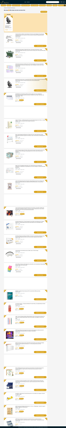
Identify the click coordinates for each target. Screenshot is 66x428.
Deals (25, 2)
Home (19, 427)
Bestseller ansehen (43, 11)
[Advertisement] (25, 112)
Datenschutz (46, 427)
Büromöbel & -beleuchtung (16, 5)
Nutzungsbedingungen (40, 427)
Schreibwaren (55, 5)
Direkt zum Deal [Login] (40, 45)
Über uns (22, 427)
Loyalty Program (25, 427)
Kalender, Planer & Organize (25, 5)
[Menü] (62, 2)
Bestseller (28, 2)
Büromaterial (9, 5)
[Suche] (58, 2)
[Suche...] (52, 2)
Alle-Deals (5, 7)
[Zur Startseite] (4, 2)
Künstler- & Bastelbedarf (34, 5)
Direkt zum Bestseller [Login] (40, 104)
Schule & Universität (42, 5)
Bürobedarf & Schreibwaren (11, 7)
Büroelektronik (3, 5)
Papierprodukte (49, 5)
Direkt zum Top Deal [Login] (40, 90)
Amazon (16, 38)
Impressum (35, 427)
